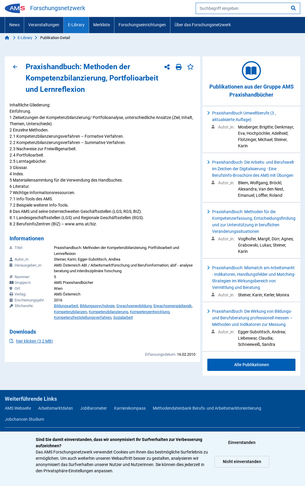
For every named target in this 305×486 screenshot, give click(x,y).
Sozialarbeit (123, 317)
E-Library (76, 24)
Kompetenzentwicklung (149, 311)
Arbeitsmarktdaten (55, 408)
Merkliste (101, 24)
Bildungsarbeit (66, 306)
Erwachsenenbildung (134, 306)
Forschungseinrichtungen (142, 24)
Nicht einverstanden (242, 461)
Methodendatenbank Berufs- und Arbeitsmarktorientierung (207, 408)
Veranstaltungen (43, 24)
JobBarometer (93, 408)
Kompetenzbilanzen (70, 311)
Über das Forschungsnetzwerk (203, 24)
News (14, 24)
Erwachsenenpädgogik (172, 306)
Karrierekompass (130, 408)
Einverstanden (242, 442)
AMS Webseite (18, 408)
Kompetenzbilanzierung (108, 311)
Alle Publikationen (251, 364)
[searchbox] (248, 8)
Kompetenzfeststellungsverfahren (82, 317)
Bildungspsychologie (97, 306)
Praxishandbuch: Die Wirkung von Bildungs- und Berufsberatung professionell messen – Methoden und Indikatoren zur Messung (252, 318)
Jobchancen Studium (24, 419)
